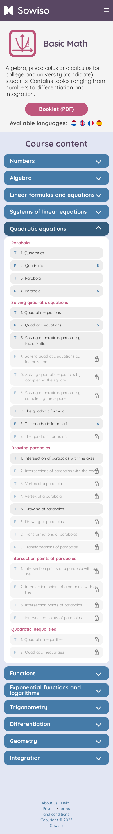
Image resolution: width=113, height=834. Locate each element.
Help (65, 803)
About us (50, 803)
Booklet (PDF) (56, 109)
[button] (56, 358)
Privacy (49, 808)
